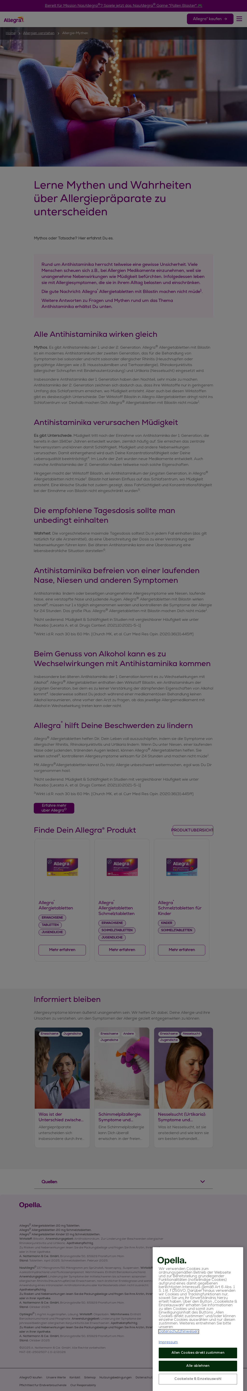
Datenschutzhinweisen (179, 1354)
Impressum (168, 1365)
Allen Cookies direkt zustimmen (198, 1375)
